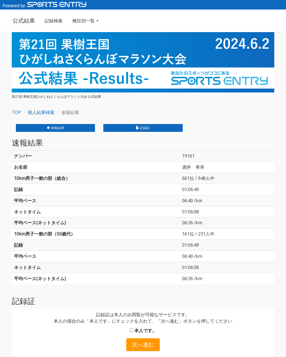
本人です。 (143, 330)
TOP (16, 112)
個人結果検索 (41, 112)
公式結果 (23, 20)
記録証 (143, 127)
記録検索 (53, 21)
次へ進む (143, 344)
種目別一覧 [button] (85, 21)
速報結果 (55, 127)
